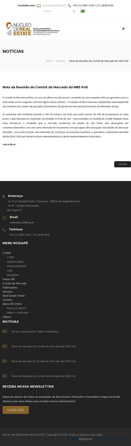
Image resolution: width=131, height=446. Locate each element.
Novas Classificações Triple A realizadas (35, 331)
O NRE (10, 257)
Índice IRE (9, 279)
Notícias (60, 60)
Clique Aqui (15, 410)
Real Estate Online (14, 295)
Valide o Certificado (17, 312)
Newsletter (13, 275)
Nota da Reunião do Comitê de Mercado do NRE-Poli (44, 346)
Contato (7, 299)
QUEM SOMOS (15, 261)
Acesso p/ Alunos (16, 308)
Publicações (10, 287)
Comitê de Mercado (15, 283)
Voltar (122, 164)
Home (48, 60)
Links (10, 270)
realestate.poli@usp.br (54, 5)
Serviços (8, 291)
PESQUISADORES (16, 266)
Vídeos (7, 316)
